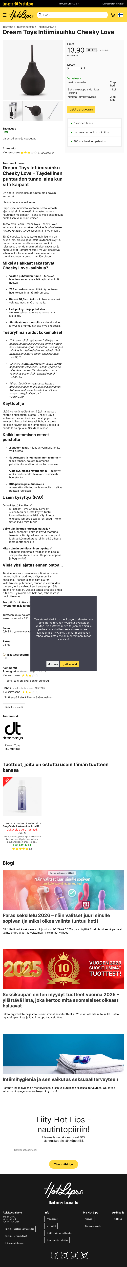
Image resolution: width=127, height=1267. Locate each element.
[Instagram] (65, 1255)
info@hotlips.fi (9, 1219)
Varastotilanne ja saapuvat (19, 138)
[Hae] (72, 15)
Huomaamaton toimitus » (113, 3)
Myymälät (51, 1226)
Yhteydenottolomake (14, 1243)
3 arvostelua (46, 153)
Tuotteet (9, 26)
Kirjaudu (88, 1219)
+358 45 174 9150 (11, 1221)
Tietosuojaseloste (93, 1226)
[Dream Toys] (13, 738)
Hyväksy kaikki (70, 664)
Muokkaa (53, 664)
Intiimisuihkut (47, 26)
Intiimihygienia (26, 26)
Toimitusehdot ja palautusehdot (19, 1229)
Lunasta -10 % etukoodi (18, 4)
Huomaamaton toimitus (57, 1240)
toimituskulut (104, 50)
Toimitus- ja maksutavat (16, 1236)
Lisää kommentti (14, 707)
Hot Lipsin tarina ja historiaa (59, 1233)
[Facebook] (55, 1255)
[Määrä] (73, 68)
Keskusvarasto (77, 82)
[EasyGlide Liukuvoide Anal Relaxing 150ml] (22, 815)
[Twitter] (85, 1255)
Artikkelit (118, 1219)
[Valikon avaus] (4, 15)
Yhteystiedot (52, 1219)
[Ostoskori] (112, 14)
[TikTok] (75, 1255)
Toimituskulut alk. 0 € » (68, 3)
